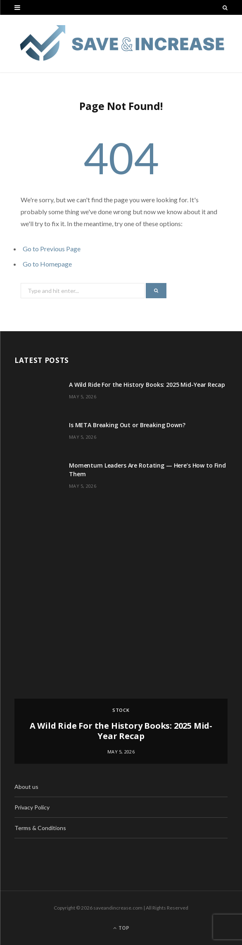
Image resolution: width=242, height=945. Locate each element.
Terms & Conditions (40, 827)
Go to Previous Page (52, 249)
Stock (121, 710)
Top (121, 927)
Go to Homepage (47, 264)
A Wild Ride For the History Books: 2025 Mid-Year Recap (147, 384)
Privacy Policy (32, 807)
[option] (121, 639)
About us (26, 786)
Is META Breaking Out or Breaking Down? (127, 425)
